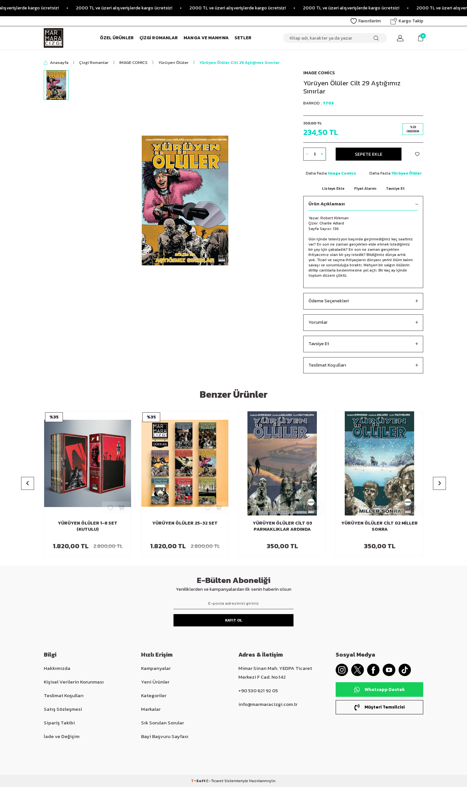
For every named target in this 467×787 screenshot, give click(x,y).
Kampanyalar (156, 668)
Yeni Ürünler (155, 681)
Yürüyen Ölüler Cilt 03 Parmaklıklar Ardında (282, 526)
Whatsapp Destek (379, 689)
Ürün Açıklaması (363, 204)
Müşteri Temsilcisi (379, 707)
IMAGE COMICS (133, 62)
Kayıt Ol (233, 620)
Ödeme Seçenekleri (363, 301)
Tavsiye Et (395, 188)
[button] (27, 483)
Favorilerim (366, 21)
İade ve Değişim (61, 736)
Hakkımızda (57, 668)
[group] (184, 200)
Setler (243, 37)
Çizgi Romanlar (158, 37)
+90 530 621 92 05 (258, 690)
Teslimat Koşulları (363, 365)
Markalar (151, 709)
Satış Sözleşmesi (63, 709)
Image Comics (319, 72)
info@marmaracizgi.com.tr (267, 704)
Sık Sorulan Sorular (162, 722)
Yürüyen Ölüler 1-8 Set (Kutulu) (87, 526)
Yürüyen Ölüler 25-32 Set (185, 523)
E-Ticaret (214, 781)
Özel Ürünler (117, 37)
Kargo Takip (406, 21)
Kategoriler (153, 695)
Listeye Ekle (333, 188)
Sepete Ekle (368, 154)
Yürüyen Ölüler (173, 62)
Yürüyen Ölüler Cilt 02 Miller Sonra (379, 526)
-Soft (198, 781)
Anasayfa (56, 62)
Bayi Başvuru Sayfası (164, 736)
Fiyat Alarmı (365, 188)
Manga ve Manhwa (206, 37)
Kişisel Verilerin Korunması (74, 681)
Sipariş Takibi (59, 722)
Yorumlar (363, 323)
